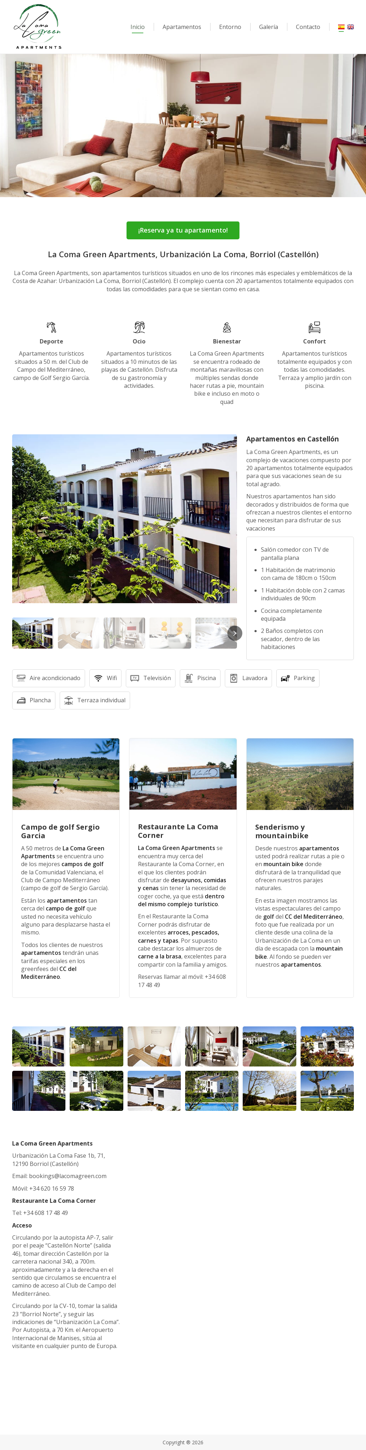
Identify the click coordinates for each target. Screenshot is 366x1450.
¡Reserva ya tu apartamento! (183, 230)
